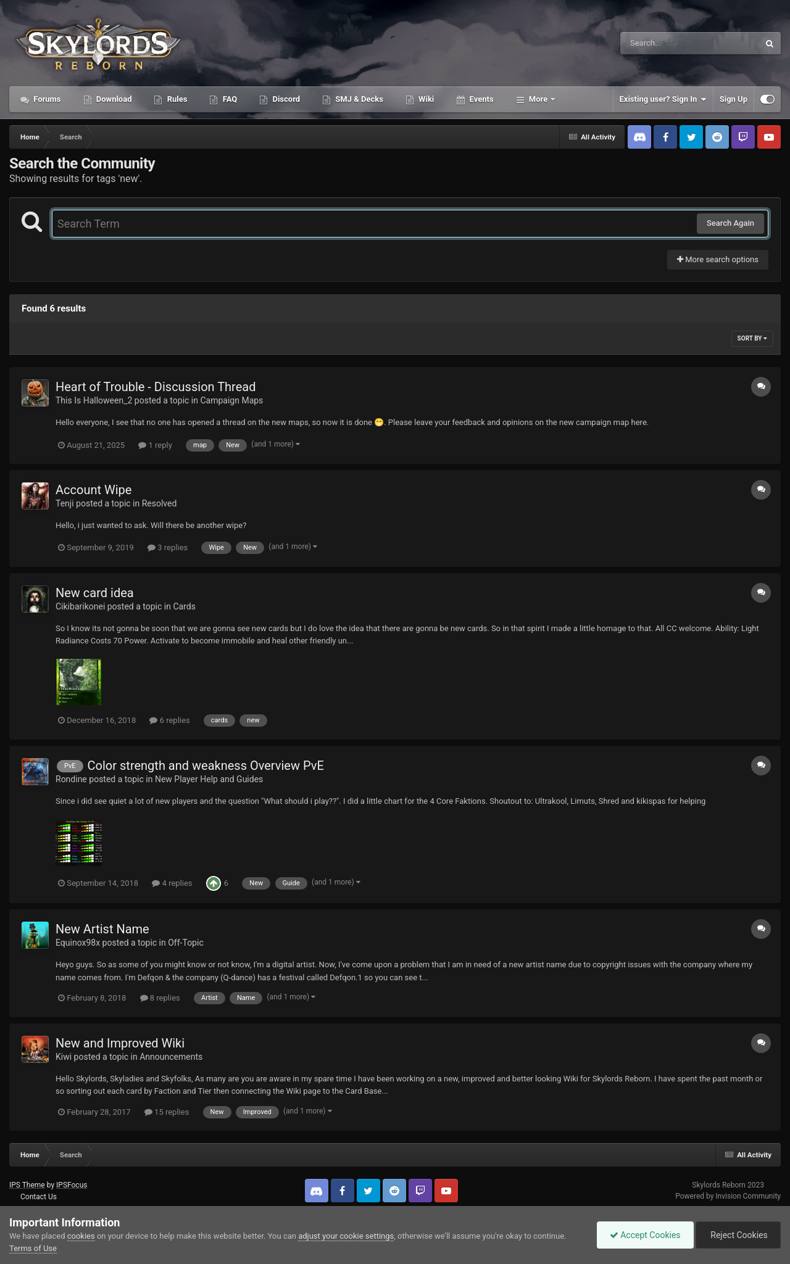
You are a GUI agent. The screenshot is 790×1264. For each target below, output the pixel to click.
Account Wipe (93, 489)
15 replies (166, 1112)
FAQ (228, 99)
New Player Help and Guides (209, 779)
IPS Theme (27, 1185)
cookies (81, 1236)
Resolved (159, 503)
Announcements (170, 1057)
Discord (285, 99)
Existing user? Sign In (663, 99)
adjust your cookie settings (346, 1236)
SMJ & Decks (358, 99)
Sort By (752, 338)
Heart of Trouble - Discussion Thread (156, 386)
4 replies (172, 883)
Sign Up (733, 99)
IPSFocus (71, 1185)
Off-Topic (186, 943)
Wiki (425, 99)
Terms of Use (33, 1248)
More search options (718, 259)
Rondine (71, 779)
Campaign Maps (231, 400)
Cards (184, 606)
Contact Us (38, 1196)
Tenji (65, 503)
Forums (46, 99)
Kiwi (64, 1057)
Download (113, 99)
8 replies (160, 997)
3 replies (168, 547)
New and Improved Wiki (120, 1043)
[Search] (658, 43)
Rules (176, 99)
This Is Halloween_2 (94, 400)
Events (480, 99)
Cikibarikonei (80, 606)
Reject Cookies (738, 1235)
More (538, 99)
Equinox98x (78, 943)
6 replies (169, 720)
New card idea (95, 592)
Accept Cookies (645, 1235)
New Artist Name (102, 929)
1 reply (155, 445)
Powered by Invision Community (728, 1196)
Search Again (730, 223)
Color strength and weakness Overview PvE (206, 765)
